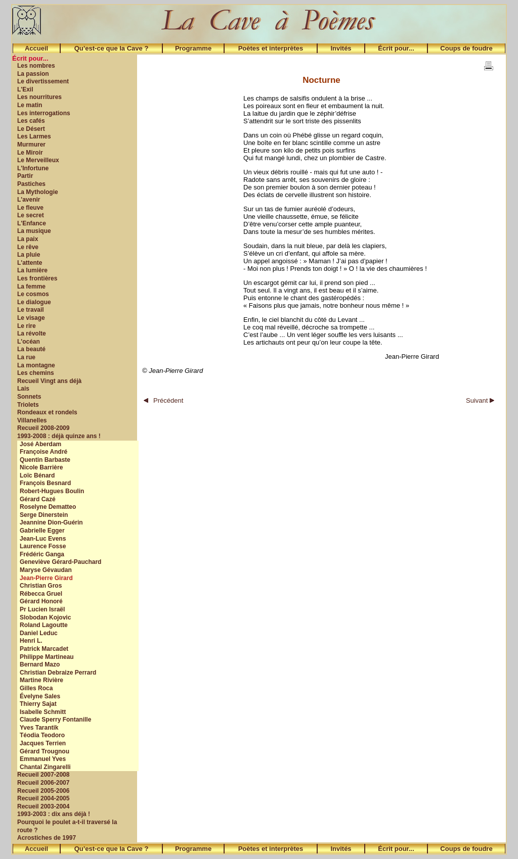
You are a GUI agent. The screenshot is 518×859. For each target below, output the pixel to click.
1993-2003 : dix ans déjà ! (53, 814)
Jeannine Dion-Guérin (51, 522)
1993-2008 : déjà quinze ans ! (59, 436)
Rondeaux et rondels (47, 412)
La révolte (31, 333)
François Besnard (45, 483)
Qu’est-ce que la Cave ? (111, 48)
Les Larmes (34, 136)
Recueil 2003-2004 (43, 806)
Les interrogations (43, 113)
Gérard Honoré (41, 601)
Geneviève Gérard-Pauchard (60, 561)
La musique (34, 230)
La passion (33, 73)
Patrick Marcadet (44, 648)
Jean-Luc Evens (43, 538)
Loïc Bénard (37, 475)
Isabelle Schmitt (43, 711)
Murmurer (31, 144)
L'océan (28, 341)
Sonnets (29, 396)
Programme (193, 48)
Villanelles (32, 420)
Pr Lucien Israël (42, 609)
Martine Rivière (41, 680)
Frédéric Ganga (42, 554)
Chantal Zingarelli (45, 767)
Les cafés (31, 120)
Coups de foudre (466, 48)
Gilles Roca (36, 688)
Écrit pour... (396, 48)
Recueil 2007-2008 (43, 774)
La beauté (31, 349)
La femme (31, 286)
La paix (27, 239)
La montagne (36, 365)
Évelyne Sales (40, 696)
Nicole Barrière (41, 467)
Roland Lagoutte (44, 625)
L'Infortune (33, 168)
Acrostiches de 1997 (46, 837)
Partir (25, 175)
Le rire (26, 325)
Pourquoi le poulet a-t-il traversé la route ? (67, 826)
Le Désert (31, 128)
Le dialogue (34, 302)
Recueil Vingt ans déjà (49, 381)
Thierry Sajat (38, 703)
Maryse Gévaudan (46, 570)
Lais (23, 388)
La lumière (32, 270)
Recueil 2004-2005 (43, 798)
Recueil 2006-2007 (43, 782)
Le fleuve (30, 207)
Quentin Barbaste (45, 459)
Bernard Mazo (40, 664)
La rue (26, 357)
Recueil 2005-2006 (43, 790)
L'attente (29, 262)
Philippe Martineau (47, 656)
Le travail (30, 309)
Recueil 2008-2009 (43, 428)
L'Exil (25, 89)
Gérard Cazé (38, 499)
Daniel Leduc (39, 633)
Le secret (30, 215)
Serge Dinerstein (44, 514)
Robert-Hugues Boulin (52, 491)
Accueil (36, 48)
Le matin (29, 105)
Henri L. (31, 640)
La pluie (28, 254)
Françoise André (43, 451)
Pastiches (31, 183)
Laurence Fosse (43, 546)
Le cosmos (33, 294)
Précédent (163, 400)
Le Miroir (30, 152)
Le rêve (27, 247)
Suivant (480, 400)
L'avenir (28, 199)
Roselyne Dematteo (48, 506)
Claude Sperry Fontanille (55, 719)
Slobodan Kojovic (45, 617)
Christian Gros (41, 585)
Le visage (31, 317)
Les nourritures (39, 97)
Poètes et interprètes (271, 48)
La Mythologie (37, 192)
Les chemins (35, 372)
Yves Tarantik (39, 727)
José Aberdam (40, 444)
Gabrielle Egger (42, 530)
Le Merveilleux (38, 160)
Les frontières (37, 278)
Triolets (28, 404)
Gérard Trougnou (44, 751)
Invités (340, 48)
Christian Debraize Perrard (58, 672)
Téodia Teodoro (42, 735)
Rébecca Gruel (41, 593)
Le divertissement (43, 81)
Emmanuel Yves (43, 758)
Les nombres (36, 65)
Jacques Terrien (43, 743)
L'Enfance (31, 223)
